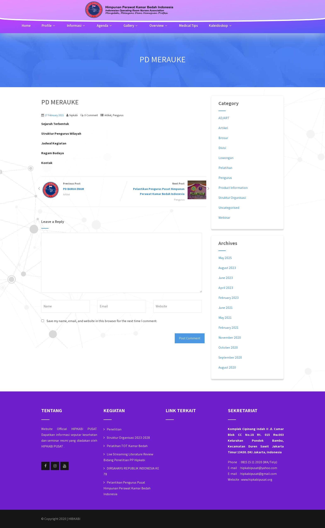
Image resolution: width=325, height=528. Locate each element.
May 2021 (225, 317)
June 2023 (225, 278)
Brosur (223, 138)
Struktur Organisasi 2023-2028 (128, 437)
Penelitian (114, 429)
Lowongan (225, 158)
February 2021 (228, 327)
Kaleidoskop (220, 25)
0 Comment (91, 115)
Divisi (222, 148)
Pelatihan (225, 168)
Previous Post (82, 187)
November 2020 (229, 337)
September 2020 (230, 357)
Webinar (224, 217)
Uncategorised (228, 207)
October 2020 (228, 347)
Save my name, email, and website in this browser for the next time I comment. (102, 321)
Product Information (233, 188)
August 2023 (227, 268)
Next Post (165, 189)
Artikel (107, 115)
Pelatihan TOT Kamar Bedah (127, 446)
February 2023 (228, 298)
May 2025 (225, 258)
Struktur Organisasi (232, 198)
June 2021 (225, 308)
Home (26, 25)
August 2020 (227, 367)
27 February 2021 (54, 115)
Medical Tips (188, 25)
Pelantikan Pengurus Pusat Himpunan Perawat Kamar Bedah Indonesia (126, 488)
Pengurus (118, 115)
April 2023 (225, 288)
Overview (158, 25)
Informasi (76, 25)
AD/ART (223, 118)
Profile (49, 25)
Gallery (131, 25)
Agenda (105, 25)
